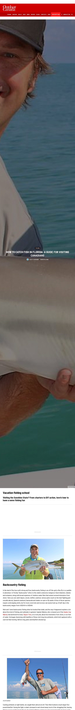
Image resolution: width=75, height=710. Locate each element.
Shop (49, 14)
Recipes (33, 14)
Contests (43, 14)
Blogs (38, 14)
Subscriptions (56, 14)
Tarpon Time (27, 615)
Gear (24, 14)
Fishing (9, 14)
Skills (20, 14)
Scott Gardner (34, 260)
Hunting (14, 14)
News (28, 14)
